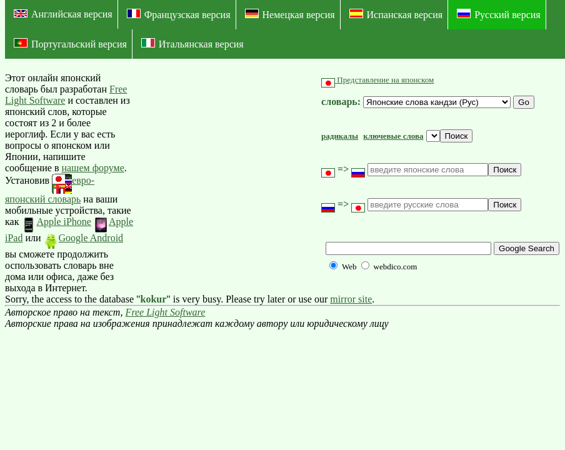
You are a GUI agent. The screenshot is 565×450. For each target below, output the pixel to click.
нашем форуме (92, 167)
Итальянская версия (192, 43)
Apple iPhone (56, 221)
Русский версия (499, 14)
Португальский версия (70, 43)
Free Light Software (166, 312)
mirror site (351, 299)
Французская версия (179, 14)
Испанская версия (396, 14)
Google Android (84, 237)
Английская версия (63, 14)
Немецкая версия (290, 14)
